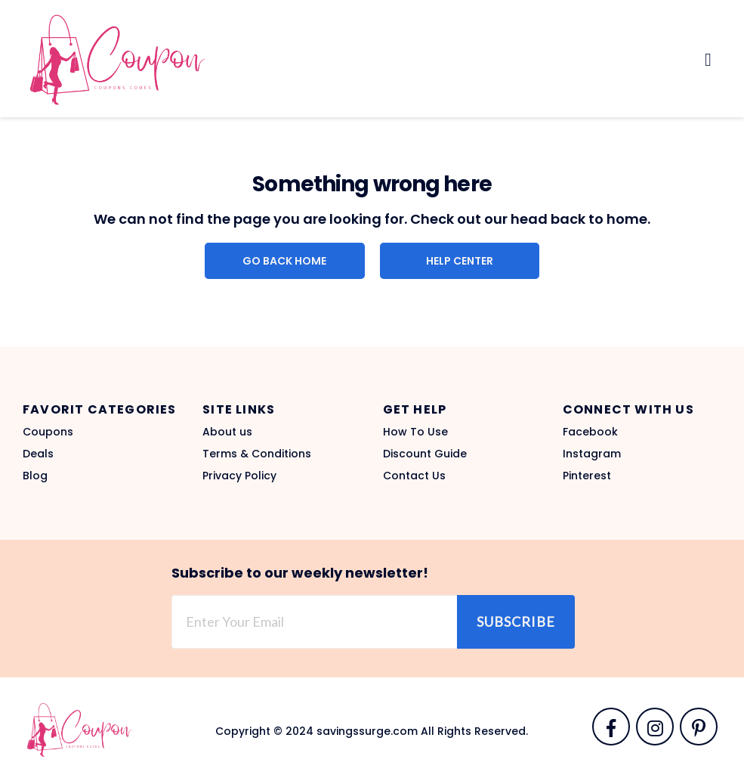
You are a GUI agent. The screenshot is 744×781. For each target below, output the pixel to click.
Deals (38, 453)
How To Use (415, 431)
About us (227, 431)
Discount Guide (425, 453)
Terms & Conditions (256, 453)
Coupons (48, 431)
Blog (35, 475)
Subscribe (516, 621)
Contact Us (414, 475)
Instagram (592, 453)
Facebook (590, 431)
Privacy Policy (239, 475)
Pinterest (587, 475)
